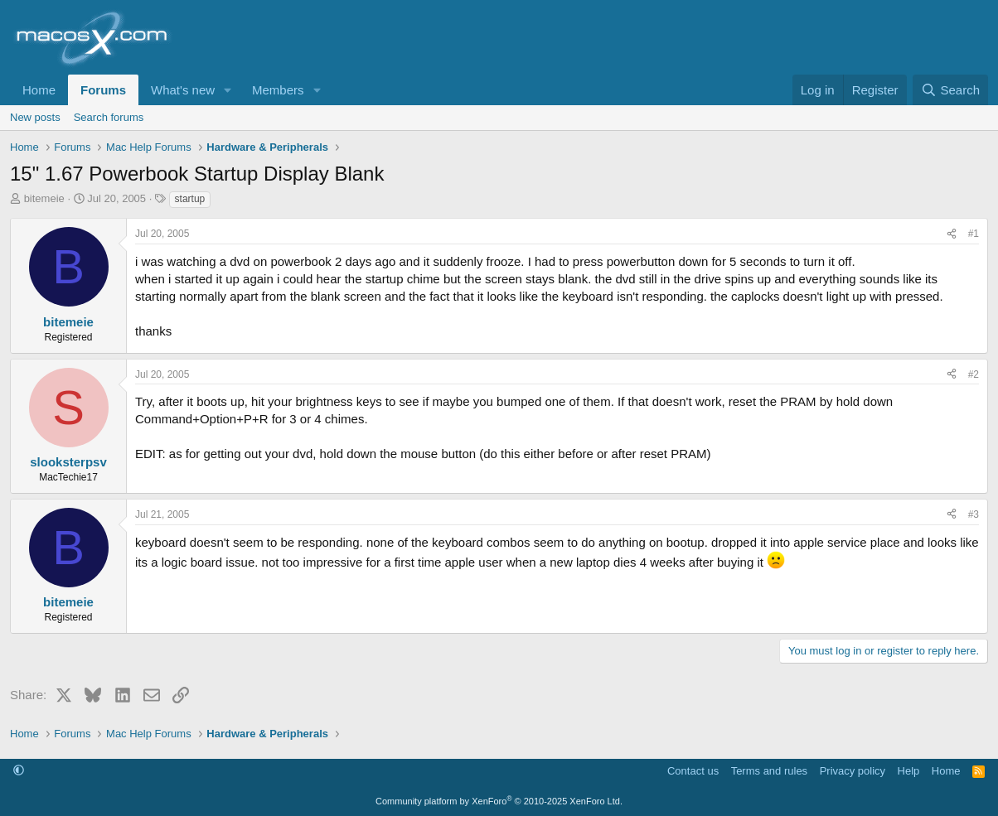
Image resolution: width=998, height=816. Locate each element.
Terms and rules (769, 771)
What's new (183, 90)
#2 (973, 374)
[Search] (950, 90)
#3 (973, 514)
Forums (103, 90)
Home (39, 90)
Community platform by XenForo (499, 801)
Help (909, 771)
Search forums (109, 117)
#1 (973, 233)
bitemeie (44, 198)
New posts (35, 117)
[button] (228, 90)
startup (190, 199)
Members (278, 90)
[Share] (951, 234)
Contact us (693, 771)
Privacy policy (852, 771)
